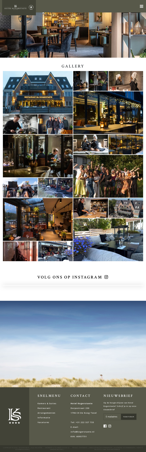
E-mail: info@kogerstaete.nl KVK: (82, 432)
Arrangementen (46, 413)
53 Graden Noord (59, 448)
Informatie (44, 417)
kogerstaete (24, 448)
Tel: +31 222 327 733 (82, 422)
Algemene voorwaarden (124, 448)
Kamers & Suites (47, 403)
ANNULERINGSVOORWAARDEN (100, 448)
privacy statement (79, 448)
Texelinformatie (113, 449)
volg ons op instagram (69, 277)
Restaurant (44, 408)
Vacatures (43, 422)
